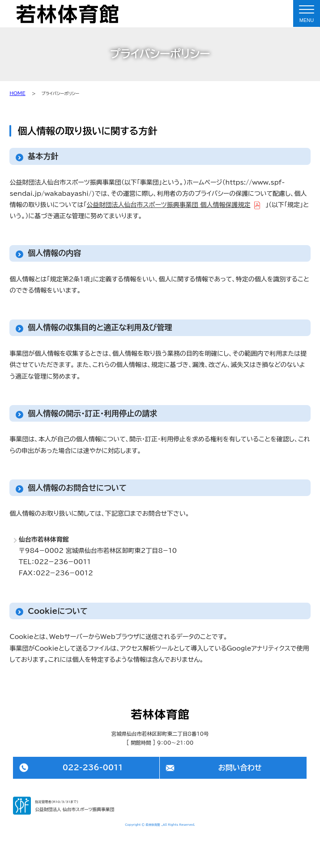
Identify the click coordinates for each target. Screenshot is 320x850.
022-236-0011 (93, 767)
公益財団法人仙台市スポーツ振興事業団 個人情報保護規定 (169, 205)
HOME (17, 93)
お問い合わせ (239, 767)
